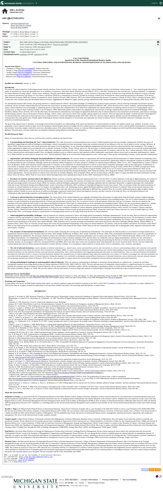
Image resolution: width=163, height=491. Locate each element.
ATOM (144, 470)
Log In (154, 3)
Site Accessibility (130, 480)
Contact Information (89, 480)
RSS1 (151, 470)
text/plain (23, 54)
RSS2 (158, 470)
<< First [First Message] (14, 32)
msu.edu (81, 483)
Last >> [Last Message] (35, 32)
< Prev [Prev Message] (21, 32)
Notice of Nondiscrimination (96, 483)
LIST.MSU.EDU (7, 477)
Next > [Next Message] (27, 32)
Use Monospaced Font (20, 23)
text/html (38, 54)
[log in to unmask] (60, 45)
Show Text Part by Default (21, 25)
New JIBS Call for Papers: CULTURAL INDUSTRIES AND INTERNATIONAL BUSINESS (54, 42)
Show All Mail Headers (19, 27)
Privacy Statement (110, 480)
